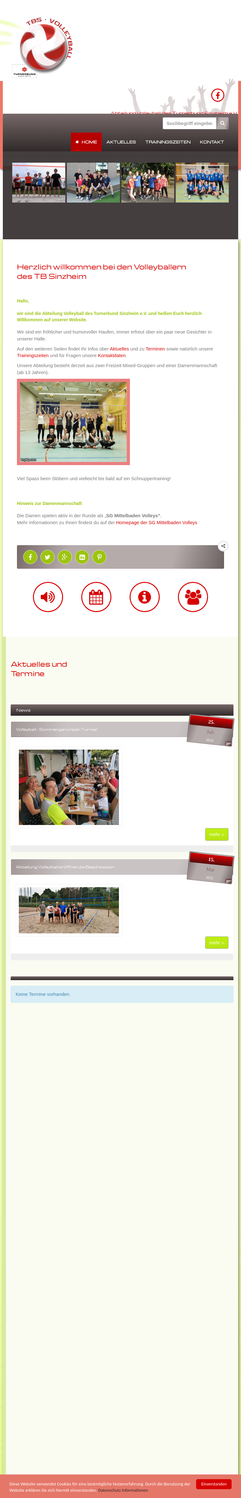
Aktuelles (121, 141)
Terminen (155, 348)
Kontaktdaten (112, 355)
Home (89, 141)
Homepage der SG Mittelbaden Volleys (156, 522)
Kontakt (212, 141)
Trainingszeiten (167, 141)
